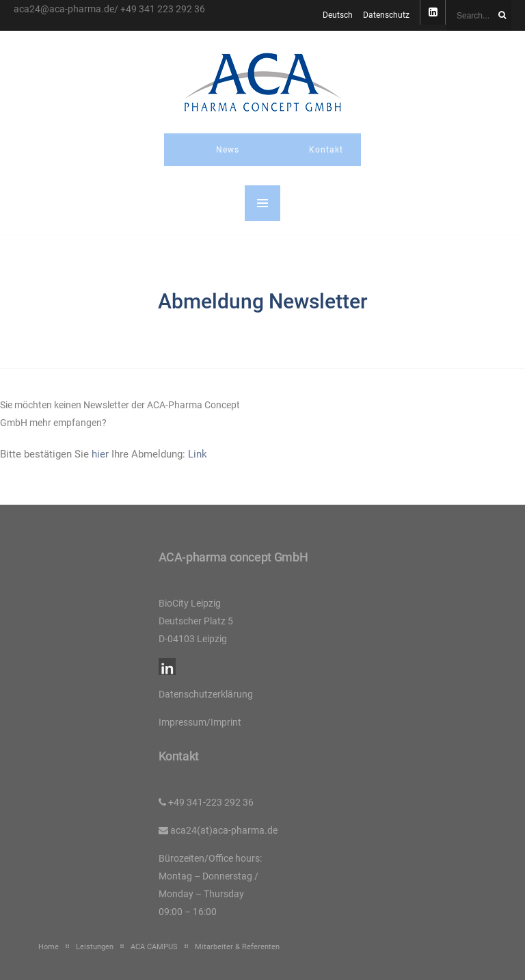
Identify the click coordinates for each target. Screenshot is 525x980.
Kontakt (326, 150)
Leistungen (94, 946)
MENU (262, 203)
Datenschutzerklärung (206, 694)
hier (100, 454)
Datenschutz (386, 15)
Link (197, 454)
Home (48, 946)
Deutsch (338, 15)
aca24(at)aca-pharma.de (224, 830)
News (227, 150)
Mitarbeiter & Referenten (237, 946)
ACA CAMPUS (154, 946)
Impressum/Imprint (200, 722)
